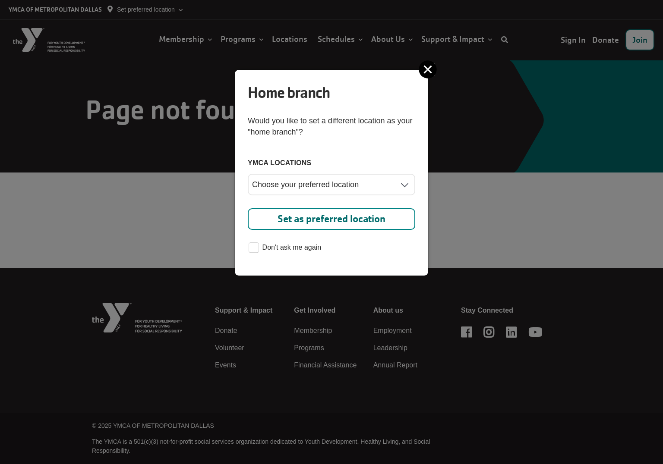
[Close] (429, 69)
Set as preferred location (331, 219)
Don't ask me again (285, 248)
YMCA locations (280, 162)
